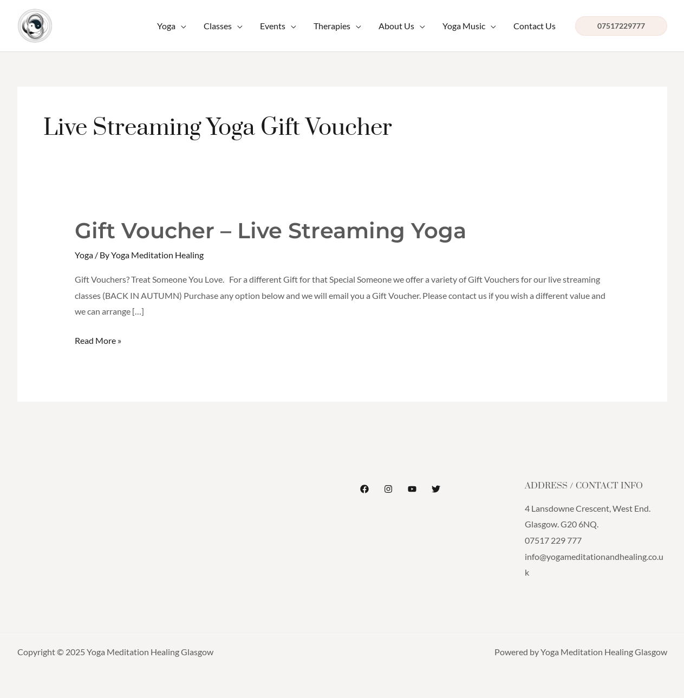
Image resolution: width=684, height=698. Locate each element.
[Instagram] (388, 489)
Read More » (98, 338)
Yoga (84, 255)
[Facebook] (364, 489)
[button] (621, 26)
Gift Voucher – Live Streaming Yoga (270, 230)
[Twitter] (436, 489)
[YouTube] (412, 489)
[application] (180, 26)
